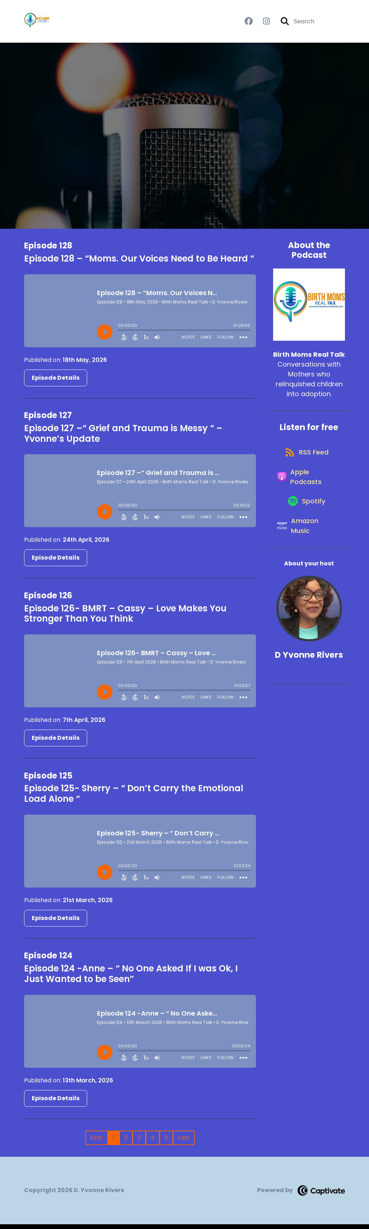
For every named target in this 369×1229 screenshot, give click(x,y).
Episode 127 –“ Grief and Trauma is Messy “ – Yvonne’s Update (123, 438)
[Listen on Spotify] (305, 524)
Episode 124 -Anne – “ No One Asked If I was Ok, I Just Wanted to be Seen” (131, 978)
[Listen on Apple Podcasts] (305, 493)
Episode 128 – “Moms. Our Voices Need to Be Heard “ (139, 263)
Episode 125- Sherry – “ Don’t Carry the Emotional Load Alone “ (133, 798)
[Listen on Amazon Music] (305, 555)
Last (184, 1142)
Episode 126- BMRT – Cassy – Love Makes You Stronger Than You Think (125, 618)
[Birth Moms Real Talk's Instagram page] (262, 24)
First (96, 1142)
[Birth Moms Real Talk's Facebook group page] (249, 24)
